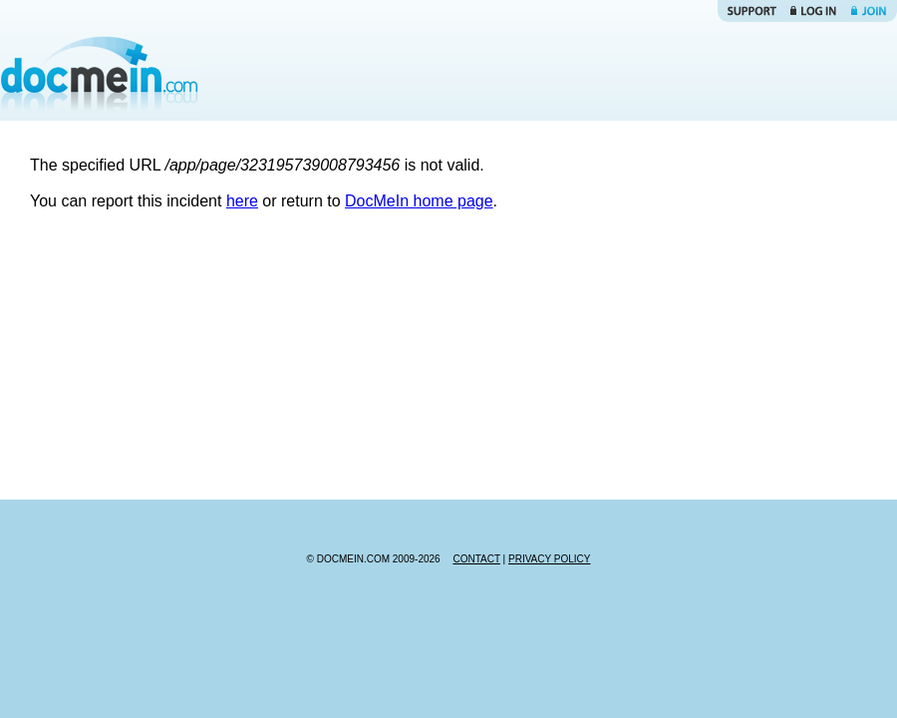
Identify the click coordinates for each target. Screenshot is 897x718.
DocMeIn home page (419, 200)
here (242, 200)
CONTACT (475, 558)
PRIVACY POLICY (549, 558)
